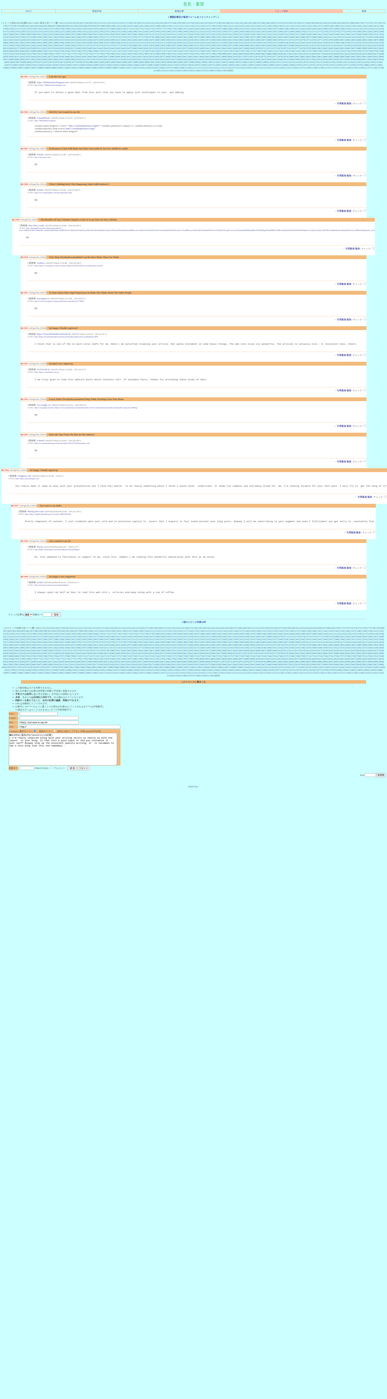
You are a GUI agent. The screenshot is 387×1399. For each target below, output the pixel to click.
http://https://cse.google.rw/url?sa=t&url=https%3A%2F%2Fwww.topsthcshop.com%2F (69, 268)
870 (235, 56)
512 (134, 42)
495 (39, 42)
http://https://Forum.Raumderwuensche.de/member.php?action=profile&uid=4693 (66, 340)
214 (370, 28)
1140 (156, 70)
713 (117, 51)
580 (134, 45)
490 (11, 42)
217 (5, 31)
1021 (345, 62)
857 (162, 56)
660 (202, 48)
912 (89, 59)
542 (303, 42)
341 (319, 34)
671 (263, 48)
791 (174, 53)
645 (118, 48)
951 (308, 59)
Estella (40, 191)
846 (101, 56)
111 (174, 26)
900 (22, 59)
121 (229, 26)
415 (353, 37)
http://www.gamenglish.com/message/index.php (53, 194)
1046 (136, 65)
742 (280, 51)
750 (325, 51)
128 (269, 26)
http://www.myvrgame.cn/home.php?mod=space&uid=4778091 (59, 304)
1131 (327, 67)
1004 (230, 62)
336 (291, 34)
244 (157, 31)
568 (67, 45)
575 (106, 45)
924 (157, 59)
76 (5, 26)
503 (84, 42)
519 (173, 42)
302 (101, 34)
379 (151, 37)
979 (85, 62)
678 (303, 48)
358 (34, 37)
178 (168, 28)
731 (218, 51)
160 (67, 28)
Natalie (40, 155)
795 (196, 53)
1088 (40, 67)
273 (319, 31)
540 (291, 42)
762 (11, 53)
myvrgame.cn (43, 301)
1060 (230, 65)
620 (359, 45)
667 (241, 48)
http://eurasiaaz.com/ (43, 158)
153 (28, 28)
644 (112, 48)
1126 (294, 67)
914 (101, 59)
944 (269, 59)
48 (263, 23)
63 (330, 23)
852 (134, 56)
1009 (264, 62)
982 (102, 62)
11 (99, 23)
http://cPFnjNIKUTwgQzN (45, 121)
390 (213, 37)
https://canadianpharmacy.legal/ (80, 129)
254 (213, 31)
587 (174, 45)
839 (61, 56)
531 (241, 42)
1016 (312, 62)
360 (45, 37)
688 (359, 48)
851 (129, 56)
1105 (154, 67)
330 (258, 34)
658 (190, 48)
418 (370, 37)
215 (375, 28)
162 (78, 28)
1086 (26, 67)
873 (252, 56)
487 (376, 40)
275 (331, 31)
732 (224, 51)
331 (263, 34)
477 (319, 40)
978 (79, 62)
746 (303, 51)
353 (5, 37)
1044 (122, 65)
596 (224, 45)
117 (207, 26)
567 (62, 45)
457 (207, 40)
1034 (54, 65)
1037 (75, 65)
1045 (129, 65)
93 (81, 26)
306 (123, 34)
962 (370, 59)
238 (123, 31)
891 (353, 56)
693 (5, 51)
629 (28, 48)
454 (190, 40)
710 (101, 51)
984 (113, 62)
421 (5, 40)
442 (123, 40)
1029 (21, 65)
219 (17, 31)
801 (230, 53)
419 (375, 37)
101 (118, 26)
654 (168, 48)
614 (325, 45)
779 (106, 53)
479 (331, 40)
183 (196, 28)
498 (56, 42)
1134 (347, 67)
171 (129, 28)
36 (210, 23)
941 (252, 59)
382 (168, 37)
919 (129, 59)
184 (202, 28)
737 (252, 51)
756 (359, 51)
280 (359, 31)
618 (347, 45)
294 (56, 34)
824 (359, 53)
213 (364, 28)
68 (352, 23)
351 (375, 34)
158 (56, 28)
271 (308, 31)
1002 (217, 62)
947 (286, 59)
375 (129, 37)
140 (336, 26)
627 (17, 48)
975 (63, 62)
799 (219, 53)
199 (286, 28)
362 (56, 37)
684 (336, 48)
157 (50, 28)
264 (269, 31)
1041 (102, 65)
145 (364, 26)
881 (297, 56)
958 (347, 59)
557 (5, 45)
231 (84, 31)
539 (286, 42)
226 (56, 31)
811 (286, 53)
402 (280, 37)
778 (101, 53)
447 (151, 40)
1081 (372, 65)
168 (112, 28)
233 (95, 31)
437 (95, 40)
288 (22, 34)
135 (308, 26)
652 (157, 48)
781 (118, 53)
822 (347, 53)
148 (381, 26)
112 (180, 26)
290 (34, 34)
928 (179, 59)
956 (336, 59)
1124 (280, 67)
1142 (170, 70)
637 (73, 48)
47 (259, 23)
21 (143, 23)
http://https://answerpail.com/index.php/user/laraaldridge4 (57, 556)
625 (5, 48)
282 (370, 31)
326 (235, 34)
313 (162, 34)
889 (342, 56)
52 (281, 23)
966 (12, 62)
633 (50, 48)
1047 (142, 65)
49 (268, 23)
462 (235, 40)
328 (246, 34)
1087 (33, 67)
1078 (352, 65)
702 (56, 51)
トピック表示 (281, 11)
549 (342, 42)
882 (303, 56)
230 (78, 31)
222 (33, 31)
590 (191, 45)
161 (73, 28)
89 (63, 26)
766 (34, 53)
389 (207, 37)
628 (22, 48)
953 (319, 59)
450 (168, 40)
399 (263, 37)
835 (39, 56)
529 (230, 42)
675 (286, 48)
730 (213, 51)
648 (134, 48)
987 (130, 62)
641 (95, 48)
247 (174, 31)
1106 (161, 67)
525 (207, 42)
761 (5, 53)
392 (224, 37)
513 (140, 42)
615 (331, 45)
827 (375, 53)
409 (320, 37)
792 (179, 53)
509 (118, 42)
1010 (271, 62)
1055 (197, 65)
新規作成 (96, 11)
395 (241, 37)
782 (123, 53)
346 (347, 34)
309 (140, 34)
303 (106, 34)
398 (258, 37)
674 (280, 48)
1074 (325, 65)
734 (235, 51)
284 (381, 31)
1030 (27, 65)
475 (308, 40)
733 (230, 51)
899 (17, 59)
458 (213, 40)
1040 (95, 65)
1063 (251, 65)
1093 (74, 67)
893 (364, 56)
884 (314, 56)
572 (90, 45)
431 (61, 40)
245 (162, 31)
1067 (278, 65)
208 (336, 28)
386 (191, 37)
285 (5, 34)
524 (202, 42)
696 (22, 51)
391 (219, 37)
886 (325, 56)
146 (370, 26)
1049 (156, 65)
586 (168, 45)
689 (364, 48)
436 (89, 40)
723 (173, 51)
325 (230, 34)
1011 (278, 62)
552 (359, 42)
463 (241, 40)
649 (140, 48)
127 (263, 26)
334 (280, 34)
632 (45, 48)
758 (370, 51)
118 (213, 26)
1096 (94, 67)
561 (28, 45)
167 (106, 28)
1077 (345, 65)
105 (141, 26)
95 (90, 26)
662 (213, 48)
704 (67, 51)
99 (108, 26)
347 (353, 34)
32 (192, 23)
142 (347, 26)
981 (96, 62)
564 (45, 45)
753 (342, 51)
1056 (203, 65)
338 (303, 34)
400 (269, 37)
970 (35, 62)
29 (179, 23)
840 (67, 56)
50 (272, 23)
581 (140, 45)
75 (383, 23)
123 (241, 26)
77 (10, 26)
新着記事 (179, 11)
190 (235, 28)
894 (370, 56)
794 (191, 53)
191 (241, 28)
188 (224, 28)
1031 (34, 65)
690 (370, 48)
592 (202, 45)
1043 (115, 65)
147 (375, 26)
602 (258, 45)
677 (297, 48)
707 (84, 51)
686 (348, 48)
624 (381, 45)
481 (342, 40)
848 (112, 56)
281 (364, 31)
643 (106, 48)
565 (50, 45)
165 (95, 28)
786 (146, 53)
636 (67, 48)
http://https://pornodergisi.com (27, 484)
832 (22, 56)
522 (190, 42)
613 (319, 45)
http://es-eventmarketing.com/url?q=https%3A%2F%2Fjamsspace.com (62, 448)
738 (258, 51)
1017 (318, 62)
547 (331, 42)
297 (73, 34)
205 (320, 28)
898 (11, 59)
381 (163, 37)
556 (381, 42)
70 (361, 23)
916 (112, 59)
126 (257, 26)
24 (157, 23)
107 (152, 26)
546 (325, 42)
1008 (258, 62)
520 (179, 42)
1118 (241, 67)
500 (67, 42)
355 (17, 37)
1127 (300, 67)
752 (336, 51)
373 (118, 37)
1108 (174, 67)
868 (224, 56)
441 (118, 40)
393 (230, 37)
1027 (7, 65)
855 (151, 56)
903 (39, 59)
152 (22, 28)
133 (297, 26)
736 (246, 51)
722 (168, 51)
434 (78, 40)
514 (145, 42)
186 (213, 28)
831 (17, 56)
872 (247, 56)
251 (196, 31)
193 (252, 28)
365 (73, 37)
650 (146, 48)
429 (50, 40)
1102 (134, 67)
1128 (307, 67)
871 (241, 56)
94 (85, 26)
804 (247, 53)
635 (61, 48)
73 (374, 23)
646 (123, 48)
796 (202, 53)
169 (118, 28)
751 (331, 51)
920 (134, 59)
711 (106, 51)
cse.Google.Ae (43, 409)
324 (224, 34)
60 (317, 23)
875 (263, 56)
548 (336, 42)
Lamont (40, 445)
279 (353, 31)
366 (78, 37)
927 (173, 59)
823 (353, 53)
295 (62, 34)
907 (62, 59)
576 (112, 45)
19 (134, 23)
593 (207, 45)
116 (202, 26)
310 (146, 34)
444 (134, 40)
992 (158, 62)
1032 (41, 65)
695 (17, 51)
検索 (364, 11)
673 (275, 48)
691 (376, 48)
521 (185, 42)
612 (314, 45)
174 (146, 28)
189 (230, 28)
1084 (13, 67)
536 (269, 42)
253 (207, 31)
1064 (257, 65)
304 (112, 34)
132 (291, 26)
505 (95, 42)
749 (319, 51)
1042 (109, 65)
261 (252, 31)
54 (290, 23)
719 (151, 51)
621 (364, 45)
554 (370, 42)
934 (213, 59)
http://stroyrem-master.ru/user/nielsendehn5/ (52, 592)
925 (162, 59)
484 (359, 40)
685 (342, 48)
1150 (223, 70)
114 (191, 26)
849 (118, 56)
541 (297, 42)
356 (22, 37)
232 (89, 31)
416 (359, 37)
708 (90, 51)
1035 (61, 65)
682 (325, 48)
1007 (251, 62)
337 (297, 34)
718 (145, 51)
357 (28, 37)
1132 (334, 67)
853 (140, 56)
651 (151, 48)
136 (313, 26)
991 (152, 62)
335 (286, 34)
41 (232, 23)
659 (196, 48)
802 (235, 53)
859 (174, 56)
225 (50, 31)
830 (11, 56)
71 (366, 23)
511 (129, 42)
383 (174, 37)
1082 (379, 65)
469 (275, 40)
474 (303, 40)
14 (112, 23)
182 (191, 28)
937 (230, 59)
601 (252, 45)
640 (89, 48)
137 (319, 26)
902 (34, 59)
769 (50, 53)
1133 (340, 67)
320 (202, 34)
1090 (53, 67)
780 (112, 53)
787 (151, 53)
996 (180, 62)
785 (140, 53)
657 (185, 48)
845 (95, 56)
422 (11, 40)
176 (157, 28)
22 (148, 23)
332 (269, 34)
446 (146, 40)
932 (202, 59)
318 (190, 34)
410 (325, 37)
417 (364, 37)
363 (62, 37)
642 (101, 48)
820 (336, 53)
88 (59, 26)
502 (78, 42)
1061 (237, 65)
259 (241, 31)
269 (297, 31)
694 (11, 51)
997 (186, 62)
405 (297, 37)
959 (353, 59)
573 (95, 45)
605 (275, 45)
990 (147, 62)
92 (76, 26)
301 (95, 34)
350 (370, 34)
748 (314, 51)
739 (263, 51)
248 (179, 31)
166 (101, 28)
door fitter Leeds (36, 227)
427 (39, 40)
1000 (203, 62)
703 (62, 51)
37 (214, 23)
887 (331, 56)
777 (95, 53)
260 (247, 31)
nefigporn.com (24, 481)
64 (334, 23)
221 (28, 31)
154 (34, 28)
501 (73, 42)
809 (275, 53)
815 (308, 53)
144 (358, 26)
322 (213, 34)
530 (235, 42)
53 (285, 23)
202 (303, 28)
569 (73, 45)
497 (50, 42)
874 (258, 56)
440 (112, 40)
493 (28, 42)
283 (376, 31)
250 (190, 31)
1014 (298, 62)
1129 (314, 67)
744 (291, 51)
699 (39, 51)
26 (166, 23)
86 (50, 26)
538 (280, 42)
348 (359, 34)
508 (112, 42)
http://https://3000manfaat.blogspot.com (50, 85)
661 (207, 48)
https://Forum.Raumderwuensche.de (54, 337)
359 (39, 37)
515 (151, 42)
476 (314, 40)
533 (252, 42)
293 (50, 34)
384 (179, 37)
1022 (352, 62)
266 (280, 31)
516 (157, 42)
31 (188, 23)
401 (275, 37)
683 (331, 48)
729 (207, 51)
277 (342, 31)
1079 (359, 65)
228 (67, 31)
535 (263, 42)
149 (5, 28)
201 (297, 28)
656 (179, 48)
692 (381, 48)
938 (235, 59)
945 (274, 59)
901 (28, 59)
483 (353, 40)
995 (175, 62)
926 (168, 59)
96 (94, 26)
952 (314, 59)
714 (123, 51)
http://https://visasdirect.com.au (47, 376)
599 (241, 45)
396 (247, 37)
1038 (82, 65)
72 (370, 23)
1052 (176, 65)
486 (370, 40)
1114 (214, 67)
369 (95, 37)
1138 (374, 67)
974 (57, 62)
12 (103, 23)
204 (314, 28)
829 (5, 56)
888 (336, 56)
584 (157, 45)
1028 (14, 65)
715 (129, 51)
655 (174, 48)
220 (22, 31)
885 (319, 56)
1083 (6, 67)
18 (130, 23)
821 (342, 53)
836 (45, 56)
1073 (318, 65)
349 (364, 34)
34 (201, 23)
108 (157, 26)
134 (302, 26)
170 (123, 28)
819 (331, 53)
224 (45, 31)
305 (118, 34)
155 (39, 28)
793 (185, 53)
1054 (190, 65)
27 (170, 23)
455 (196, 40)
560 (22, 45)
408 (314, 37)
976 (68, 62)
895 (376, 56)
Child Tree (193, 800)
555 (375, 42)
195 (263, 28)
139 (330, 26)
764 (22, 53)
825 (364, 53)
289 (28, 34)
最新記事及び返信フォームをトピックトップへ (193, 17)
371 (106, 37)
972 (46, 62)
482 (348, 40)
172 (134, 28)
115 (196, 26)
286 (11, 34)
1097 (101, 67)
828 (381, 53)
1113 (207, 67)
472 (291, 40)
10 (94, 23)
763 (17, 53)
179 (174, 28)
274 (325, 31)
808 (269, 53)
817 (319, 53)
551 (353, 42)
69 (357, 23)
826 (370, 53)
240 (134, 31)
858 (168, 56)
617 (342, 45)
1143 (177, 70)
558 (11, 45)
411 (331, 37)
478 (325, 40)
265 (275, 31)
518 (168, 42)
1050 (163, 65)
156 (45, 28)
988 (136, 62)
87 (54, 26)
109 (163, 26)
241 (140, 31)
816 (314, 53)
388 (202, 37)
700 (45, 51)
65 (339, 23)
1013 (291, 62)
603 (263, 45)
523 (196, 42)
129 (274, 26)
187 (219, 28)
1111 (194, 67)
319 (196, 34)
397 (252, 37)
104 (135, 26)
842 (78, 56)
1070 (298, 65)
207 (331, 28)
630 (33, 48)
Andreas (41, 265)
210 (348, 28)
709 (95, 51)
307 (129, 34)
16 (121, 23)
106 (146, 26)
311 (151, 34)
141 (341, 26)
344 (336, 34)
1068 (285, 65)
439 (106, 40)
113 (185, 26)
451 (174, 40)
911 (84, 59)
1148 (210, 70)
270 (303, 31)
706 (78, 51)
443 (129, 40)
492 (22, 42)
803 (241, 53)
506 (101, 42)
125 (252, 26)
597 (230, 45)
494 (34, 42)
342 (325, 34)
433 (73, 40)
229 (73, 31)
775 (84, 53)
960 (359, 59)
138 (325, 26)
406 (303, 37)
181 (185, 28)
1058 (217, 65)
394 (235, 37)
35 (206, 23)
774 (78, 53)
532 (246, 42)
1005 (237, 62)
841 (73, 56)
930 (190, 59)
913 (95, 59)
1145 (190, 70)
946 (280, 59)
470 (280, 40)
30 (183, 23)
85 (45, 26)
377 (140, 37)
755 (353, 51)
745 (297, 51)
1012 (285, 62)
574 (101, 45)
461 (230, 40)
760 (381, 51)
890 (348, 56)
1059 (224, 65)
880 (291, 56)
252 (202, 31)
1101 (128, 67)
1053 (183, 65)
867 (218, 56)
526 (213, 42)
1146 (197, 70)
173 (140, 28)
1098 (107, 67)
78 (14, 26)
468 (269, 40)
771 (62, 53)
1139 (381, 67)
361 (50, 37)
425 (28, 40)
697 (28, 51)
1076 (339, 65)
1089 (46, 67)
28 (174, 23)
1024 (366, 62)
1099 (114, 67)
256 (224, 31)
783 (129, 53)
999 (197, 62)
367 (84, 37)
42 (237, 23)
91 (72, 26)
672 (269, 48)
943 (263, 59)
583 (151, 45)
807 (263, 53)
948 (291, 59)
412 (336, 37)
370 (101, 37)
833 (28, 56)
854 (146, 56)
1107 (168, 67)
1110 (188, 67)
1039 (88, 65)
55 (294, 23)
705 (73, 51)
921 (140, 59)
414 (347, 37)
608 (292, 45)
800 (224, 53)
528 (224, 42)
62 (326, 23)
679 (308, 48)
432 (67, 40)
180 (179, 28)
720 (157, 51)
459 (218, 40)
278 (348, 31)
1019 (332, 62)
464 (247, 40)
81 (27, 26)
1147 (203, 70)
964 (381, 59)
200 (292, 28)
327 (241, 34)
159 (62, 28)
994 (169, 62)
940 (246, 59)
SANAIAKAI (43, 373)
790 (168, 53)
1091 (60, 67)
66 (343, 23)
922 (145, 59)
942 (258, 59)
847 (106, 56)
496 (45, 42)
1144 (183, 70)
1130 (320, 67)
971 (40, 62)
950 (303, 59)
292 (45, 34)
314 (168, 34)
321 (207, 34)
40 (228, 23)
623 (375, 45)
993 (164, 62)
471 (286, 40)
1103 (141, 67)
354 (11, 37)
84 (41, 26)
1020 (339, 62)
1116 (227, 67)
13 (108, 23)
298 (78, 34)
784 (134, 53)
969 (29, 62)
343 (331, 34)
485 (364, 40)
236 (112, 31)
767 (39, 53)
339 (308, 34)
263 (263, 31)
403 (286, 37)
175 (151, 28)
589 (185, 45)
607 (286, 45)
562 (34, 45)
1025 (372, 62)
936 (224, 59)
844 (89, 56)
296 (67, 34)
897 (5, 59)
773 (73, 53)
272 (314, 31)
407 (308, 37)
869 (230, 56)
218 (11, 31)
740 (269, 51)
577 (118, 45)
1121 (260, 67)
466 (258, 40)
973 (51, 62)
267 (286, 31)
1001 (210, 62)
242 (146, 31)
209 (342, 28)
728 (202, 51)
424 (22, 40)
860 (179, 56)
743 (286, 51)
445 (140, 40)
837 (50, 56)
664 (224, 48)
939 (241, 59)
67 (348, 23)
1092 (67, 67)
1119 (247, 67)
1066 (271, 65)
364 (67, 37)
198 (280, 28)
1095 (87, 67)
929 (185, 59)
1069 (291, 65)
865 (207, 56)
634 (56, 48)
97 (99, 26)
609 (297, 45)
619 (353, 45)
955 (331, 59)
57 (303, 23)
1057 (210, 65)
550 (347, 42)
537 (274, 42)
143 (353, 26)
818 (325, 53)
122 (235, 26)
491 (17, 42)
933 (207, 59)
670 (258, 48)
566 (56, 45)
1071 (305, 65)
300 (90, 34)
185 (207, 28)
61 (321, 23)
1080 (366, 65)
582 (146, 45)
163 (84, 28)
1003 (224, 62)
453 (185, 40)
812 (291, 53)
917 (117, 59)
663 (218, 48)
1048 (149, 65)
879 (286, 56)
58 (308, 23)
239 (129, 31)
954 (325, 59)
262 (258, 31)
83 (36, 26)
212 (359, 28)
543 (308, 42)
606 (280, 45)
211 (353, 28)
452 (179, 40)
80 (23, 26)
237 (118, 31)
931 (196, 59)
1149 (217, 70)
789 (163, 53)
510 (123, 42)
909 (73, 59)
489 (5, 42)
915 (106, 59)
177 (163, 28)
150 (11, 28)
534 (258, 42)
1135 (354, 67)
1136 (361, 67)
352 (381, 34)
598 (235, 45)
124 (246, 26)
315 (173, 34)
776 (90, 53)
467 (263, 40)
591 (196, 45)
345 (342, 34)
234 (101, 31)
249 (185, 31)
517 (162, 42)
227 (61, 31)
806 (258, 53)
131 (285, 26)
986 (124, 62)
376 (134, 37)
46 (254, 23)
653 (162, 48)
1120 (254, 67)
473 (297, 40)
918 (123, 59)
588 (179, 45)
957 (342, 59)
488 (381, 40)
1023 (359, 62)
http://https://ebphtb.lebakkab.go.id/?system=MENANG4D (48, 520)
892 (359, 56)
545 (319, 42)
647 (129, 48)
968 (23, 62)
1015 (305, 62)
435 (84, 40)
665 (230, 48)
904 (45, 59)
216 (381, 28)
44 (245, 23)
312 (157, 34)
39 (223, 23)
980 (91, 62)
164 (90, 28)
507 (106, 42)
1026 (379, 62)
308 (134, 34)
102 (124, 26)
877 (275, 56)
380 (157, 37)
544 (314, 42)
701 (50, 51)
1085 (19, 67)
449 (162, 40)
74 (379, 23)
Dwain (40, 553)
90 (68, 26)
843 (84, 56)
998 (192, 62)
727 (196, 51)
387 (196, 37)
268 (291, 31)
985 (119, 62)
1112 (201, 67)
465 (252, 40)
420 (381, 37)
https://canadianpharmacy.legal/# (84, 126)
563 (39, 45)
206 (325, 28)
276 (336, 31)
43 (241, 23)
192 (247, 28)
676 (291, 48)
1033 (48, 65)
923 (151, 59)
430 (56, 40)
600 (247, 45)
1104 (148, 67)
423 (17, 40)
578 (123, 45)
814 (303, 53)
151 (17, 28)
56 (299, 23)
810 (280, 53)
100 (113, 26)
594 (213, 45)
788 (157, 53)
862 (190, 56)
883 (308, 56)
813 (297, 53)
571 (84, 45)
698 (34, 51)
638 (78, 48)
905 (50, 59)
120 (224, 26)
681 (319, 48)
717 (140, 51)
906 (56, 59)
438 (101, 40)
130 (280, 26)
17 (125, 23)
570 (78, 45)
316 (179, 34)
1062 (244, 65)
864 (202, 56)
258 (235, 31)
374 (123, 37)
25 (161, 23)
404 (292, 37)
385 (185, 37)
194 (258, 28)
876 (269, 56)
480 (336, 40)
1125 (287, 67)
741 (274, 51)
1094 (80, 67)
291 (39, 34)
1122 (267, 67)
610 (303, 45)
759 (375, 51)
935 (218, 59)
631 (39, 48)
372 (112, 37)
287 (17, 34)
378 (146, 37)
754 (347, 51)
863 (196, 56)
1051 (169, 65)
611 (308, 45)
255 (218, 31)
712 (112, 51)
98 (103, 26)
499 (62, 42)
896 (381, 56)
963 (375, 59)
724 (179, 51)
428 (45, 40)
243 (151, 31)
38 (219, 23)
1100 (121, 67)
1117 (234, 67)
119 (218, 26)
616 (336, 45)
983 (108, 62)
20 (139, 23)
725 (185, 51)
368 (90, 37)
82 (32, 26)
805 (252, 53)
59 (312, 23)
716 (134, 51)
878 (280, 56)
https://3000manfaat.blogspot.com (53, 82)
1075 (332, 65)
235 (106, 31)
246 (168, 31)
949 (297, 59)
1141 (163, 70)
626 (11, 48)
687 (353, 48)
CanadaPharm (43, 118)
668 (247, 48)
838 (56, 56)
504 (90, 42)
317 (185, 34)
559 (17, 45)
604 (269, 45)
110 (169, 26)
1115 (221, 67)
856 (157, 56)
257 (230, 31)
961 (364, 59)
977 (74, 62)
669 (252, 48)
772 (67, 53)
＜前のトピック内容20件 (193, 629)
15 (117, 23)
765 (28, 53)
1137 (367, 67)
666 (235, 48)
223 (39, 31)
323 (218, 34)
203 (308, 28)
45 (250, 23)
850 (123, 56)
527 (218, 42)
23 (152, 23)
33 (197, 23)
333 (274, 34)
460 (224, 40)
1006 (244, 62)
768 (45, 53)
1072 (312, 65)
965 (7, 62)
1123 (274, 67)
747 (308, 51)
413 (342, 37)
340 (314, 34)
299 (84, 34)
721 (162, 51)
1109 (181, 67)
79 (19, 26)
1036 (68, 65)
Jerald (39, 589)
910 (78, 59)
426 (33, 40)
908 (67, 59)
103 (129, 26)
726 (190, 51)
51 (277, 23)
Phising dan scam (36, 517)
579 (129, 45)
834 (33, 56)
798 (213, 53)
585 (163, 45)
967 (18, 62)
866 (213, 56)
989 (141, 62)
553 (364, 42)
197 (275, 28)
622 (370, 45)
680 (314, 48)
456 (202, 40)
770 (56, 53)
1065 (264, 65)
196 (269, 28)
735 (241, 51)
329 (252, 34)
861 (185, 56)
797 (207, 53)
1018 (325, 62)
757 (364, 51)
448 (157, 40)
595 (219, 45)
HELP (28, 11)
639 (84, 48)
